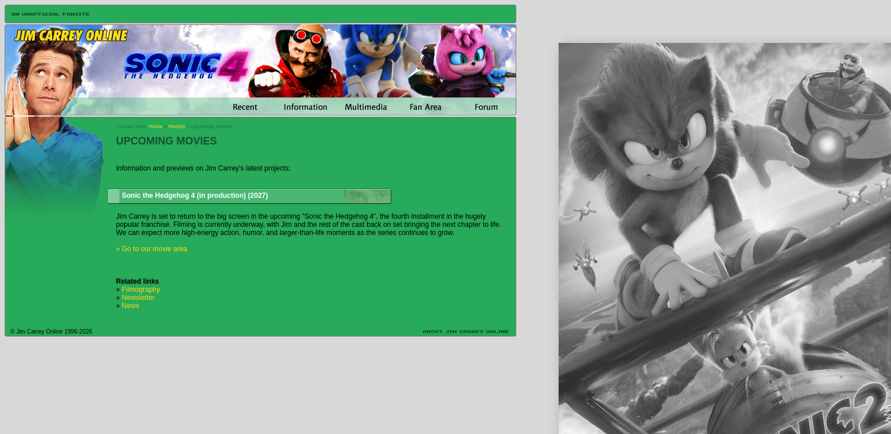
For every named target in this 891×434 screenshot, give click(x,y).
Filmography (141, 289)
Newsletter (138, 298)
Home (155, 126)
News (130, 306)
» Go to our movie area (151, 249)
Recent (177, 126)
